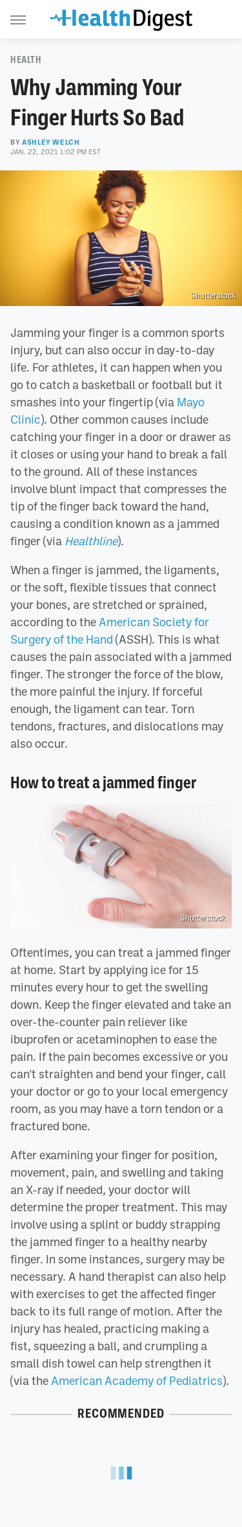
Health (26, 60)
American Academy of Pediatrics (137, 1380)
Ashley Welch (50, 142)
